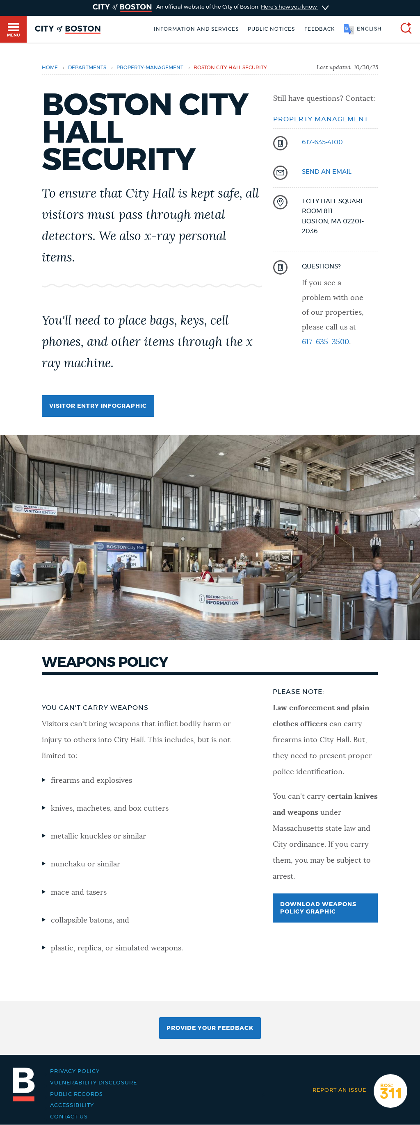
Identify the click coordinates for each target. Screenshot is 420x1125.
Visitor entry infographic (98, 406)
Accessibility (72, 1105)
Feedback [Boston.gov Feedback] (319, 29)
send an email (327, 172)
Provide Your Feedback (210, 1028)
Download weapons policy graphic (318, 908)
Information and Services (196, 29)
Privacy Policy (75, 1071)
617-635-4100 (322, 142)
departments (87, 67)
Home (50, 67)
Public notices (271, 29)
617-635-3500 (325, 342)
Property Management (320, 119)
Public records (76, 1094)
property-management (149, 67)
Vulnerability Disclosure (93, 1083)
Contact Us (69, 1117)
